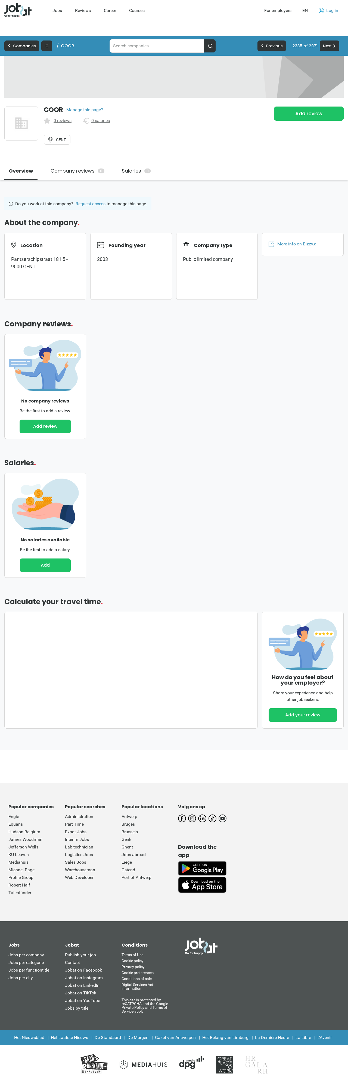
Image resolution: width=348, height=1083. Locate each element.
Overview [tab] (21, 170)
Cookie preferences (138, 972)
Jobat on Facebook (83, 970)
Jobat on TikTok (80, 992)
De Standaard (108, 1037)
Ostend (128, 869)
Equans (15, 824)
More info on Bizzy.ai (293, 244)
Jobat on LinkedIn (82, 985)
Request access (90, 203)
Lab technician (79, 847)
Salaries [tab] (136, 170)
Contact (72, 962)
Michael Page (21, 869)
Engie (13, 816)
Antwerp (129, 816)
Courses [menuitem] (137, 10)
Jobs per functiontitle (28, 970)
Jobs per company (26, 954)
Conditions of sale (137, 978)
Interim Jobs (77, 839)
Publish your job (80, 954)
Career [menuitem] (110, 10)
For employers (277, 10)
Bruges (128, 824)
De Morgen (138, 1037)
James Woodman (25, 839)
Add (45, 565)
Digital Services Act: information (138, 986)
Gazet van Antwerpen (175, 1037)
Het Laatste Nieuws (69, 1037)
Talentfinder (19, 892)
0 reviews (63, 120)
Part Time (74, 824)
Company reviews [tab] (77, 170)
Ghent (127, 847)
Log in (328, 10)
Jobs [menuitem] (57, 10)
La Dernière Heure (272, 1037)
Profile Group (20, 877)
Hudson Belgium (24, 831)
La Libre (303, 1037)
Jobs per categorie (26, 962)
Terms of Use (132, 955)
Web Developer (79, 877)
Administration (79, 816)
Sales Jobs (75, 862)
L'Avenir (325, 1037)
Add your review (302, 715)
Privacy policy (133, 967)
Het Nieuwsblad (29, 1037)
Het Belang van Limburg (225, 1037)
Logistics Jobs (79, 854)
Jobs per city (20, 977)
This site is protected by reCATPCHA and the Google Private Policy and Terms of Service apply (145, 1005)
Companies (22, 46)
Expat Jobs (75, 831)
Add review (308, 113)
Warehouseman (80, 869)
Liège (127, 862)
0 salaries (100, 120)
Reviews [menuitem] (83, 10)
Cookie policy (133, 961)
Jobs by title (76, 1008)
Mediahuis (18, 862)
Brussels (130, 831)
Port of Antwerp (136, 877)
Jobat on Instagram (84, 977)
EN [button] (305, 10)
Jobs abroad (134, 854)
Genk (126, 839)
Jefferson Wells (23, 847)
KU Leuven (18, 854)
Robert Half (19, 885)
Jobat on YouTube (82, 1000)
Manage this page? (84, 110)
